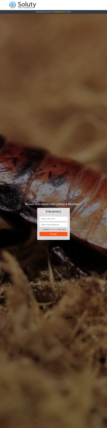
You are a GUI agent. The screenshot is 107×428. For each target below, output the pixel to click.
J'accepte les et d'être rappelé (54, 229)
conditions (54, 229)
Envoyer (53, 234)
